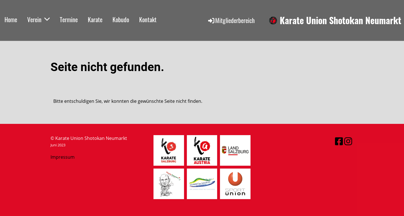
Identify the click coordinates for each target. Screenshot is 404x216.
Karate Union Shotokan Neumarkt (340, 20)
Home (10, 19)
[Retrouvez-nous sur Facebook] (339, 141)
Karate (95, 19)
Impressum (62, 157)
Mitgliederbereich (231, 20)
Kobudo (121, 19)
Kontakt (148, 19)
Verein (38, 19)
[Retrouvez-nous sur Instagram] (348, 141)
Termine (69, 19)
